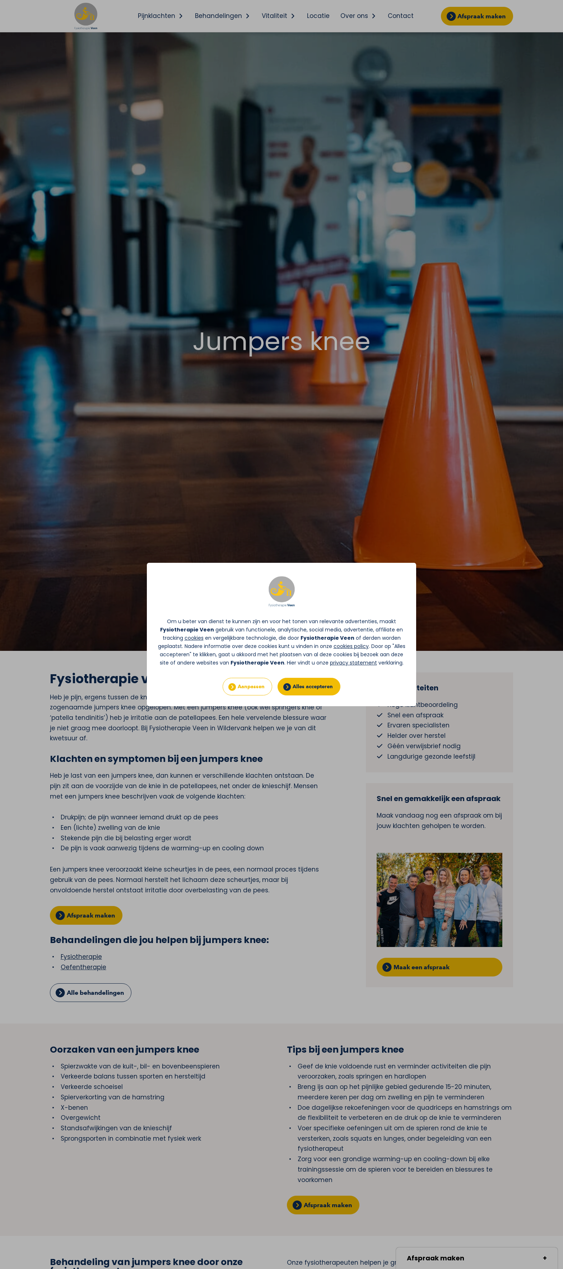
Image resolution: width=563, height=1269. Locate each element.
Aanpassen (251, 687)
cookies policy (351, 646)
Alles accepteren (313, 687)
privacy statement (353, 662)
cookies (194, 638)
